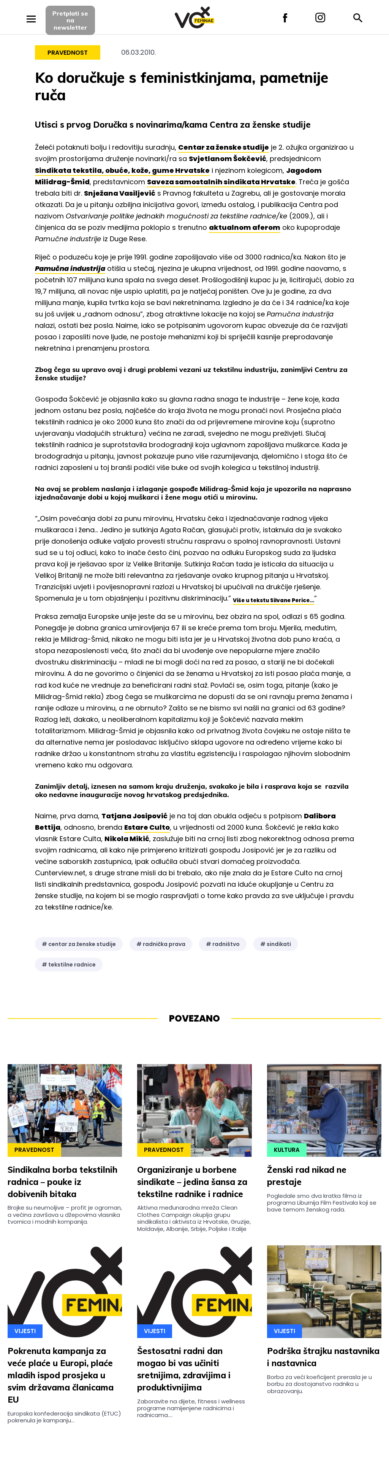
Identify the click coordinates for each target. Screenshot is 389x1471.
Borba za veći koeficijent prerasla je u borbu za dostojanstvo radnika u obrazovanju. (319, 1384)
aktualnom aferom (244, 227)
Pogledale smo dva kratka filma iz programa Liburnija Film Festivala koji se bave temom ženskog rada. (321, 1203)
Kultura (287, 1150)
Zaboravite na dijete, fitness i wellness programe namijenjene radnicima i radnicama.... (191, 1408)
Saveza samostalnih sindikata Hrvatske (221, 182)
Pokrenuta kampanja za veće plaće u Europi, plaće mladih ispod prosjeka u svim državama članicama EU (61, 1375)
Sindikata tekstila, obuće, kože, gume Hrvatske (122, 170)
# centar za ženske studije (79, 944)
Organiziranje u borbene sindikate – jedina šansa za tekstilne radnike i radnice (192, 1181)
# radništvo (223, 944)
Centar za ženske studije (223, 147)
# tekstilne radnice (69, 964)
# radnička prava (160, 944)
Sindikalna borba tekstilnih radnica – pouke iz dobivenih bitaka (62, 1181)
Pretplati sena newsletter (70, 20)
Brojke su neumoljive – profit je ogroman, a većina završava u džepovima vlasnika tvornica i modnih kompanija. (65, 1215)
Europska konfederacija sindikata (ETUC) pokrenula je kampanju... (64, 1416)
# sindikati (275, 944)
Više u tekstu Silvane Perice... (273, 600)
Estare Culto (147, 827)
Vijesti (25, 1331)
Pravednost (67, 52)
